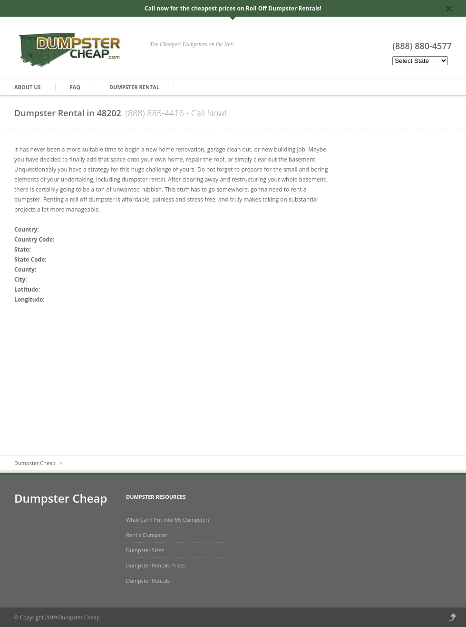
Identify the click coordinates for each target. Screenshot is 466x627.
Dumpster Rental (134, 87)
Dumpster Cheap (35, 462)
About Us (27, 87)
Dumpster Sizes (145, 550)
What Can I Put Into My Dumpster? (168, 519)
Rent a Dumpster (146, 534)
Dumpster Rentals (148, 580)
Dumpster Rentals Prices (156, 565)
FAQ (75, 87)
